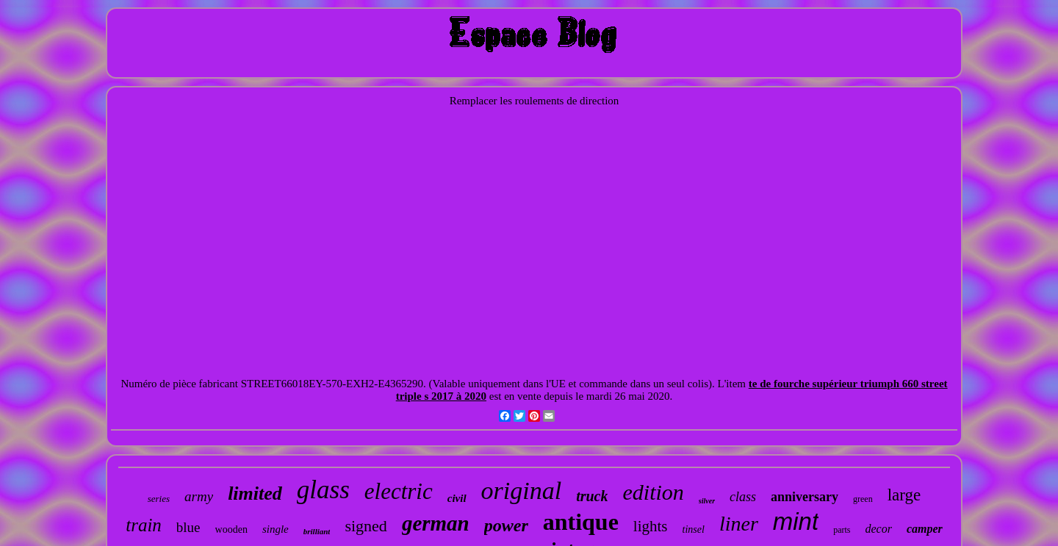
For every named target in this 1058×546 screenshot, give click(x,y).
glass (323, 489)
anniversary (804, 496)
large (904, 495)
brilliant (317, 531)
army (198, 496)
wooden (231, 529)
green (863, 499)
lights (650, 526)
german (435, 523)
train (144, 525)
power (506, 525)
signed (365, 526)
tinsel (694, 529)
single (275, 529)
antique (581, 522)
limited (255, 493)
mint (795, 521)
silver (707, 501)
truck (592, 496)
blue (188, 527)
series (159, 498)
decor (878, 528)
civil (457, 498)
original (521, 490)
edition (652, 492)
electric (398, 491)
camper (925, 528)
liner (738, 523)
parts (841, 530)
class (743, 496)
